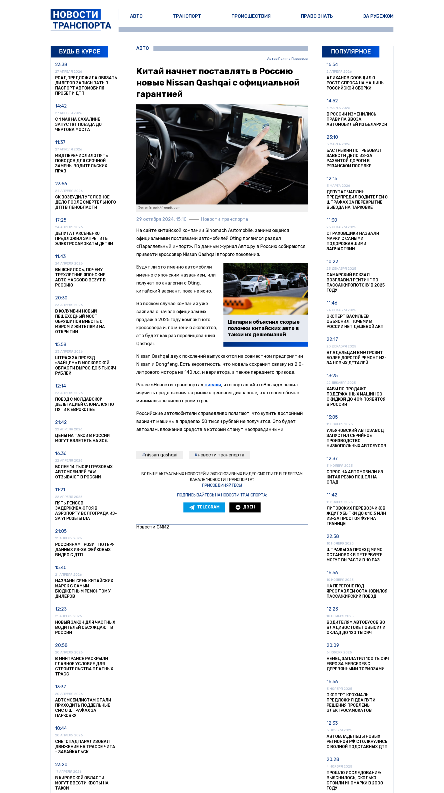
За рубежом (378, 16)
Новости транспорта (221, 455)
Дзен (245, 507)
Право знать (317, 16)
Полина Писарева (293, 59)
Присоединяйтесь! (222, 485)
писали (212, 384)
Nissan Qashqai (161, 455)
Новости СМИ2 (152, 527)
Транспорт (187, 16)
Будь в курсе (79, 51)
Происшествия (251, 16)
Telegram (204, 507)
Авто (136, 16)
